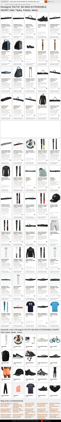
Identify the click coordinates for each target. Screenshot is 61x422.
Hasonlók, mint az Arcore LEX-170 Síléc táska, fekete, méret (18, 118)
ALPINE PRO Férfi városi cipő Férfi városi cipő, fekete (42, 26)
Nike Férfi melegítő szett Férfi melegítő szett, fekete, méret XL (6, 405)
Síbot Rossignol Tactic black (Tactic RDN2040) (5, 260)
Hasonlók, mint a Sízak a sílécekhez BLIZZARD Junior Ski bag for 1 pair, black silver (30, 245)
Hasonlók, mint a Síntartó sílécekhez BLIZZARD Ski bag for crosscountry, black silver (30, 190)
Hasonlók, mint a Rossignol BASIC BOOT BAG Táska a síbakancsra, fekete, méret (18, 91)
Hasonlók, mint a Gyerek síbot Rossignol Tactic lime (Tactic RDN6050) (55, 272)
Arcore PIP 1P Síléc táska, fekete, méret (54, 107)
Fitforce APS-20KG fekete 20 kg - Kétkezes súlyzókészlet (18, 410)
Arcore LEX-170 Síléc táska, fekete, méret (17, 107)
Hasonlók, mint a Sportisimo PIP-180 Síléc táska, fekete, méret (42, 91)
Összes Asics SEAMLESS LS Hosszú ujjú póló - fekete (42, 118)
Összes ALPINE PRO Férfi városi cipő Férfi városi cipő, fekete (42, 37)
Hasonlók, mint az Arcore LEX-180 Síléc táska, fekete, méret (55, 91)
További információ (47, 420)
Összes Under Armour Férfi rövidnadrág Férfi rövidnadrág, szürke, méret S (54, 245)
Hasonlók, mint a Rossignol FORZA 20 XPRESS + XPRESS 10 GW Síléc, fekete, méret (42, 163)
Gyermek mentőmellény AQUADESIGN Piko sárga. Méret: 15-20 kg (6, 410)
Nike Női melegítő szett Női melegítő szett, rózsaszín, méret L (42, 405)
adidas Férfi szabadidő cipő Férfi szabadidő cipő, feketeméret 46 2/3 (6, 416)
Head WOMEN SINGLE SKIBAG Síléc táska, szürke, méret (6, 152)
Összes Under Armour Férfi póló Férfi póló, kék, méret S (54, 326)
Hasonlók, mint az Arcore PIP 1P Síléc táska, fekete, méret (54, 118)
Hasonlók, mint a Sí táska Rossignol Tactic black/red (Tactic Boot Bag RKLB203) (18, 64)
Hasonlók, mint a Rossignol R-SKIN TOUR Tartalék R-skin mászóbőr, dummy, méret (42, 64)
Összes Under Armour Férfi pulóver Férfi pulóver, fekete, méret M (30, 272)
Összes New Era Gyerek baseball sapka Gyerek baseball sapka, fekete (54, 218)
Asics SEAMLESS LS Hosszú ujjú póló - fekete (42, 107)
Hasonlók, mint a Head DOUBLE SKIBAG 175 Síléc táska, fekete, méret (30, 37)
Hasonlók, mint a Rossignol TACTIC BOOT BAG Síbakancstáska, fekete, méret (6, 64)
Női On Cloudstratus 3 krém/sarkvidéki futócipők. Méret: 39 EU (54, 416)
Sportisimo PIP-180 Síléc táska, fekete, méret (42, 80)
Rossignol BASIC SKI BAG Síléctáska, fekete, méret (55, 26)
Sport (2, 4)
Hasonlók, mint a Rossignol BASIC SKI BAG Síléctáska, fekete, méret (54, 37)
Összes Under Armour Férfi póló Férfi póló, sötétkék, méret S (30, 326)
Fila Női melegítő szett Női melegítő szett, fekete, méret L (30, 416)
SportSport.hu (5, 1)
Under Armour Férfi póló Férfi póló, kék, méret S (54, 315)
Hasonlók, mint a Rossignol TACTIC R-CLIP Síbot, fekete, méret (30, 91)
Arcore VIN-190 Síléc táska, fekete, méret (4, 107)
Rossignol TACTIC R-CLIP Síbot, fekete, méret (30, 80)
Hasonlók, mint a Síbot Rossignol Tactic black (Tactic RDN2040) (6, 272)
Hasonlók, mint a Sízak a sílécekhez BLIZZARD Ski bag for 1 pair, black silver (30, 218)
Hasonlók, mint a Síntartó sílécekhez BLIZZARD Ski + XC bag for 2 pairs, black (54, 190)
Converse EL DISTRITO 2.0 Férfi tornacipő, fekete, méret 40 (18, 416)
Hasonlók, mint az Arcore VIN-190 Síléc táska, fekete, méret (6, 118)
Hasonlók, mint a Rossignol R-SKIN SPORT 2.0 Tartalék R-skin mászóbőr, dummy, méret (55, 64)
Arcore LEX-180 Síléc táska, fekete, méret (53, 80)
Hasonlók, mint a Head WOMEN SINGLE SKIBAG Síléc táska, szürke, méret (5, 163)
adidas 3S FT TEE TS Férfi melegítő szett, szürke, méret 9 (29, 405)
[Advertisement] (30, 129)
